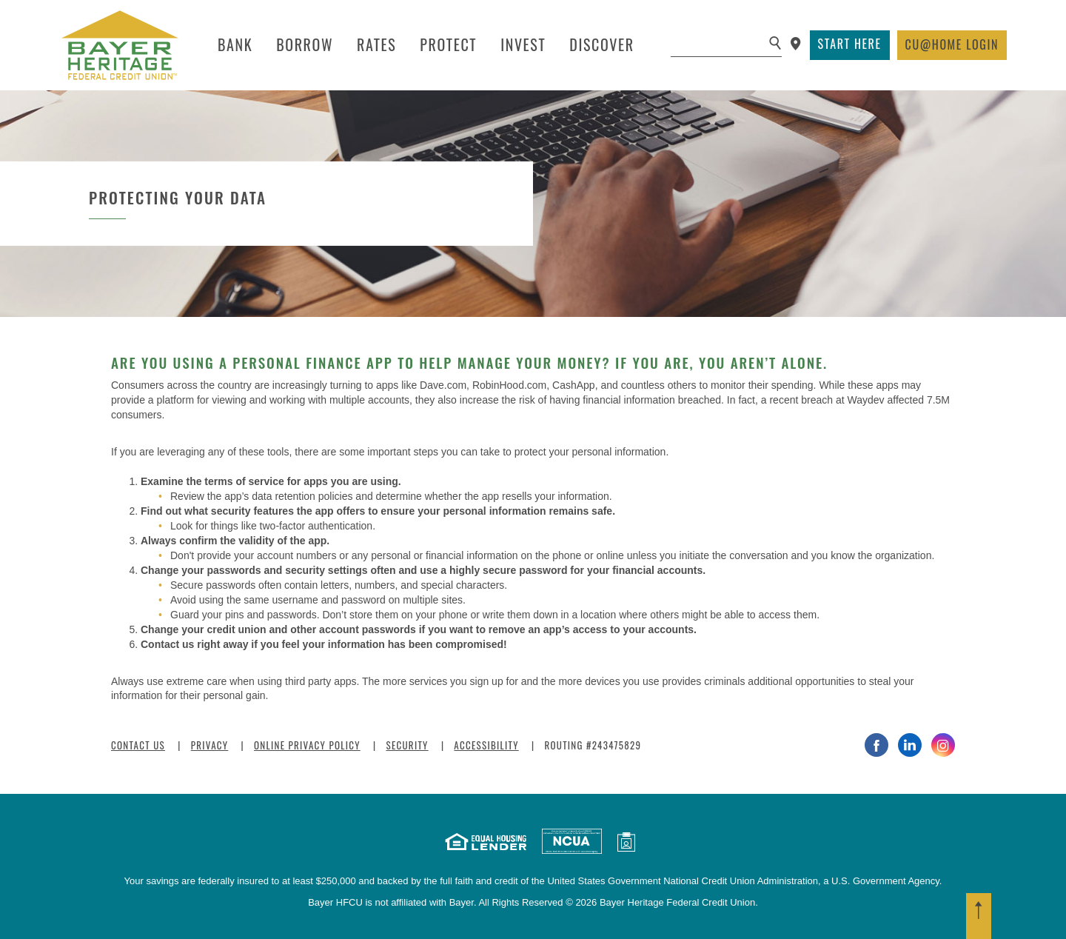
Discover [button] (601, 44)
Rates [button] (376, 44)
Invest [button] (523, 44)
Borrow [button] (304, 44)
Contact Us (138, 745)
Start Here (850, 44)
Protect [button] (448, 44)
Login (952, 44)
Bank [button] (235, 44)
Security (407, 745)
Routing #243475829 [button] (592, 745)
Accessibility (486, 745)
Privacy (210, 745)
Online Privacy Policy (307, 745)
